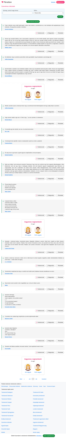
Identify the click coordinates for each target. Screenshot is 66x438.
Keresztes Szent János (10, 306)
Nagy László (8, 191)
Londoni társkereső (38, 409)
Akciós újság (36, 432)
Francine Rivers (8, 143)
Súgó (44, 386)
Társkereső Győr (5, 409)
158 (29, 378)
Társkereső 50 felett (38, 392)
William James (8, 47)
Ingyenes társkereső (38, 422)
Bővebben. (39, 435)
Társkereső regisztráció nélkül (40, 419)
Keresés (60, 16)
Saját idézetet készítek (33, 21)
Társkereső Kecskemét (7, 415)
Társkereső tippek (51, 386)
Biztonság (35, 386)
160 (36, 378)
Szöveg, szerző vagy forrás (10, 10)
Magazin (35, 429)
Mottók (3, 432)
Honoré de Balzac (9, 29)
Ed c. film (7, 131)
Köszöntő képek (5, 429)
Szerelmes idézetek (6, 422)
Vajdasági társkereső (38, 405)
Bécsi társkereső (37, 412)
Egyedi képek (4, 425)
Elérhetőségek (4, 386)
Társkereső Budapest (6, 392)
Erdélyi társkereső (6, 419)
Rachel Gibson (8, 119)
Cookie (40, 386)
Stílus (35, 10)
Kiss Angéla (7, 348)
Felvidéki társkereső (38, 399)
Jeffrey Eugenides (9, 59)
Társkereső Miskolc (6, 399)
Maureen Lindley (9, 318)
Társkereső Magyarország (39, 425)
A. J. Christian (8, 261)
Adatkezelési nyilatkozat (26, 386)
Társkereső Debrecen (7, 395)
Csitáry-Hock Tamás (9, 248)
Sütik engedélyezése (49, 435)
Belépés (53, 2)
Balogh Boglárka (9, 154)
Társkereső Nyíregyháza (7, 412)
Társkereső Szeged (6, 402)
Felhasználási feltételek (14, 386)
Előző (21, 378)
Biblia (6, 285)
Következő (44, 378)
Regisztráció (60, 2)
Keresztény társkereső (39, 395)
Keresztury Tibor (9, 273)
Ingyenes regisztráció (33, 86)
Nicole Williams (8, 75)
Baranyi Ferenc (8, 336)
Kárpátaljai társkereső (38, 402)
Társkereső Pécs (5, 405)
